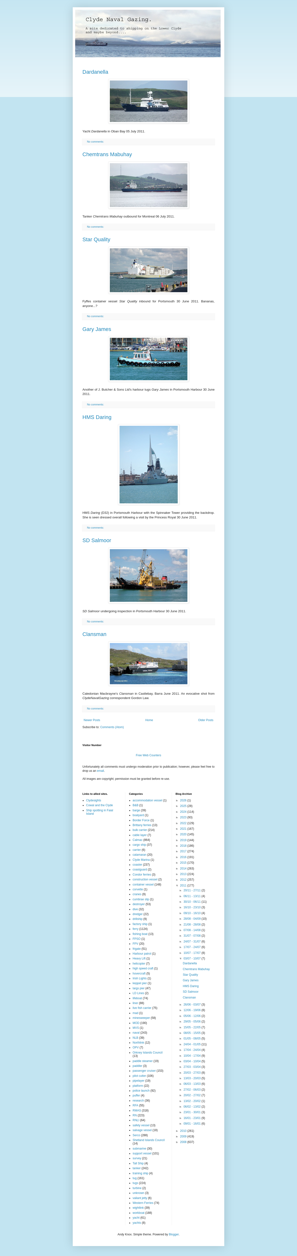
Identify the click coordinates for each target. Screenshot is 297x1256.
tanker (137, 1168)
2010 (183, 1131)
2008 (183, 1142)
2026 (183, 800)
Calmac (138, 840)
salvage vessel (142, 1130)
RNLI (136, 1120)
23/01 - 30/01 (192, 1112)
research (138, 1100)
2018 (183, 845)
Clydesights (93, 800)
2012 (183, 879)
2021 (183, 828)
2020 (183, 834)
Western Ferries (143, 1203)
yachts (137, 1222)
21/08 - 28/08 (192, 924)
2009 (183, 1136)
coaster (137, 864)
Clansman (94, 634)
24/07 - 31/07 (192, 941)
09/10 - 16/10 (192, 913)
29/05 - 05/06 (192, 1021)
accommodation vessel (147, 800)
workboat (138, 1213)
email (100, 771)
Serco (136, 1135)
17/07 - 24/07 (192, 947)
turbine (137, 1188)
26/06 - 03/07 (192, 1004)
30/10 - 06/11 (192, 901)
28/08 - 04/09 (192, 918)
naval (136, 1032)
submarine (139, 1148)
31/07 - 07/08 (192, 935)
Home (149, 720)
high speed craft (143, 968)
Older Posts (205, 720)
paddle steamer (143, 1061)
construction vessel (145, 879)
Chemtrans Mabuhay (107, 154)
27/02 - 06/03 (192, 1089)
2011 (183, 885)
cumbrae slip (141, 899)
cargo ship (139, 844)
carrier (137, 850)
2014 (183, 868)
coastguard (140, 869)
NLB (135, 1037)
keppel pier (140, 983)
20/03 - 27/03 (192, 1072)
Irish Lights (140, 978)
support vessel (142, 1153)
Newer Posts (92, 720)
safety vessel (141, 1125)
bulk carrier (140, 830)
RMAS (137, 1110)
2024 (183, 811)
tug (135, 1178)
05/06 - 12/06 (192, 1016)
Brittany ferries (142, 825)
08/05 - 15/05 (192, 1033)
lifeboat (137, 998)
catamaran (139, 854)
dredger (138, 914)
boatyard (138, 815)
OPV (136, 1047)
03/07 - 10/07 (192, 958)
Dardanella (95, 72)
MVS (136, 1028)
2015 (183, 862)
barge (136, 810)
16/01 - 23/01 (192, 1118)
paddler (137, 1066)
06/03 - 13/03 (192, 1084)
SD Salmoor (96, 540)
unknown (138, 1193)
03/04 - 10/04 (192, 1061)
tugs (135, 1183)
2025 (183, 806)
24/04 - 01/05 (192, 1044)
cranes (137, 894)
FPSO (137, 939)
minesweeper (141, 1018)
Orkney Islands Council (147, 1052)
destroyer (139, 904)
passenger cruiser (144, 1070)
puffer (136, 1095)
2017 (183, 851)
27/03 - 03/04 (192, 1067)
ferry (135, 929)
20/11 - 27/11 (192, 890)
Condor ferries (142, 874)
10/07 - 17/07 (192, 953)
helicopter (139, 963)
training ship (140, 1173)
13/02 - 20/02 (192, 1101)
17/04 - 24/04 (192, 1050)
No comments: (96, 141)
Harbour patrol (142, 953)
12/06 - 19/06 (192, 1010)
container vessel (143, 884)
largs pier (138, 988)
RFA (135, 1105)
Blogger (174, 1234)
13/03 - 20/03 (192, 1078)
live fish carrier (142, 1008)
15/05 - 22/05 (192, 1027)
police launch (141, 1090)
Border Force (141, 820)
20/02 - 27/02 (192, 1095)
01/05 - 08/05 (192, 1038)
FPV (135, 943)
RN (135, 1115)
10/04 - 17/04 (192, 1055)
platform (138, 1085)
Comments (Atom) (112, 727)
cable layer (140, 835)
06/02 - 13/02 (192, 1106)
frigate (137, 948)
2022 (183, 823)
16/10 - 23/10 (192, 907)
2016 (183, 857)
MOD (136, 1023)
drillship (138, 919)
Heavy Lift (139, 958)
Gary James (96, 329)
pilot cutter (139, 1076)
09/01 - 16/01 (192, 1123)
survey (137, 1158)
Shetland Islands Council (149, 1140)
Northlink (138, 1042)
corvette (138, 889)
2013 (183, 874)
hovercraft (139, 973)
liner (135, 1003)
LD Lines (138, 993)
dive (135, 909)
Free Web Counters (148, 755)
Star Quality (96, 239)
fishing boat (140, 934)
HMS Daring (97, 417)
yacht (136, 1217)
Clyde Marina (141, 859)
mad (135, 1013)
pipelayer (138, 1080)
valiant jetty (140, 1198)
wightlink (138, 1207)
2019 (183, 840)
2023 (183, 817)
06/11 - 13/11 (192, 896)
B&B (135, 805)
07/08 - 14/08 (192, 930)
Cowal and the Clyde (99, 805)
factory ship (140, 924)
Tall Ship (138, 1163)
